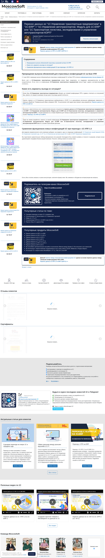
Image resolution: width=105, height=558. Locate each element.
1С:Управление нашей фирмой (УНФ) (93, 132)
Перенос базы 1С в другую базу (35, 222)
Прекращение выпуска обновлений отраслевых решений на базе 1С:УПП (49, 63)
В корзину (11, 68)
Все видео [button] (52, 525)
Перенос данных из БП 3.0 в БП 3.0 (9, 251)
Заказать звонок (97, 1)
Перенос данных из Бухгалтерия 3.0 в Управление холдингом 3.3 (10, 211)
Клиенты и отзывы (26, 283)
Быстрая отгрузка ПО (44, 283)
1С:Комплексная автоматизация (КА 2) (57, 134)
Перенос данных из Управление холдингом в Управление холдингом (9, 190)
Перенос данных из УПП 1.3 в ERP (35, 233)
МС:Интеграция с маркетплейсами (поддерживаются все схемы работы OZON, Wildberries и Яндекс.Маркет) (56, 248)
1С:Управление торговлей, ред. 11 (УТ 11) (34, 134)
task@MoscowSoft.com (75, 9)
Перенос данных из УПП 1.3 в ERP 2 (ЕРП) (9, 82)
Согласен (31, 554)
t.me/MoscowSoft (23, 397)
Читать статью (18, 465)
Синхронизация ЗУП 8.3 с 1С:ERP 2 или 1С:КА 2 (39, 220)
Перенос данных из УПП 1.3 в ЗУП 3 (36, 243)
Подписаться (90, 196)
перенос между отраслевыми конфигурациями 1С (60, 47)
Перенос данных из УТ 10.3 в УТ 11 (36, 241)
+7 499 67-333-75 (77, 556)
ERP (65, 250)
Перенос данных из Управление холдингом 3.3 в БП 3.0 (8, 231)
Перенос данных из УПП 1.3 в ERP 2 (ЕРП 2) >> (54, 51)
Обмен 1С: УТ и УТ (31, 218)
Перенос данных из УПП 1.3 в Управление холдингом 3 (8, 103)
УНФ (57, 250)
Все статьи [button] (52, 472)
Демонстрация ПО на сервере (61, 283)
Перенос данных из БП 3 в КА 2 (35, 244)
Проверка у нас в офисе (78, 283)
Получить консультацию (90, 38)
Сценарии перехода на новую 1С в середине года (40, 214)
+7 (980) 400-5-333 (44, 556)
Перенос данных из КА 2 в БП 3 (35, 239)
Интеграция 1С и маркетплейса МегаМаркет (38, 250)
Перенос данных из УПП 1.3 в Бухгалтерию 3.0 (8, 62)
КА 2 (60, 250)
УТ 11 (53, 250)
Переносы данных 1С (34, 6)
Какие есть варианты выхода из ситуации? (40, 65)
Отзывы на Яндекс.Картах (95, 283)
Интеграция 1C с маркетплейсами (37, 8)
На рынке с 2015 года (9, 283)
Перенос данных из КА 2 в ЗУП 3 (8, 170)
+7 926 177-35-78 (61, 556)
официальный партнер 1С (13, 8)
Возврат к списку (26, 267)
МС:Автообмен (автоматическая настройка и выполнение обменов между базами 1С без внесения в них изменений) (59, 246)
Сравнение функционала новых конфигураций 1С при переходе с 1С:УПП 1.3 (50, 67)
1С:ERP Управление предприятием (80, 134)
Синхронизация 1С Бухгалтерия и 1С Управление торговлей (43, 216)
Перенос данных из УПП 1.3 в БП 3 (36, 235)
